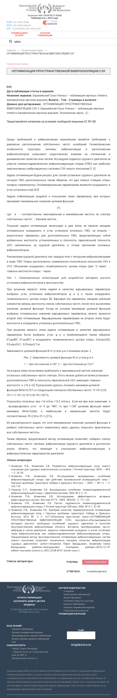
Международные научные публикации (31, 635)
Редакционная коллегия (76, 610)
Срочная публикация (45, 34)
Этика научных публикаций (77, 594)
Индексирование (72, 597)
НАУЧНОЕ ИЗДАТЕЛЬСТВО (72, 588)
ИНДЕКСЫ (29, 604)
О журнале (69, 591)
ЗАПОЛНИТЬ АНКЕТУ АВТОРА (29, 601)
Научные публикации (74, 604)
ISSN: (9, 22)
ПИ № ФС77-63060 (53, 15)
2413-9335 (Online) (22, 25)
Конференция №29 (97, 571)
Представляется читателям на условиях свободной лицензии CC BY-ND (51, 121)
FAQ (14, 642)
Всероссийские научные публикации (30, 639)
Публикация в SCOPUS (19, 34)
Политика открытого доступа (78, 601)
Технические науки (17, 64)
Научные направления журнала (79, 607)
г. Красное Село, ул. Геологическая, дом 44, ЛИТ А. (30, 653)
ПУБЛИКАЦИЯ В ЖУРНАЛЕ (72, 614)
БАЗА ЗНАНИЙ (14, 626)
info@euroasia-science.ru (24, 658)
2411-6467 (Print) (21, 22)
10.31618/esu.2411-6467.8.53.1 (27, 29)
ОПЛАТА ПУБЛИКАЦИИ (29, 597)
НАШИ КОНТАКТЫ (16, 645)
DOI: (9, 28)
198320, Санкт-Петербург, (25, 648)
